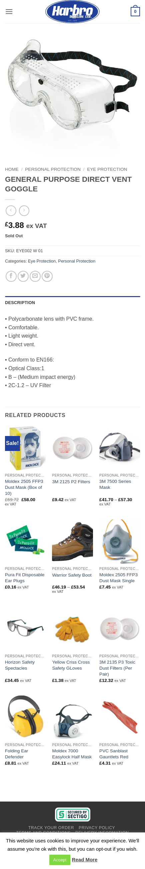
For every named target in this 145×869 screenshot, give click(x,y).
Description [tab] (20, 302)
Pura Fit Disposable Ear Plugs (25, 577)
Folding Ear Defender (16, 753)
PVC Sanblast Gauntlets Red (113, 753)
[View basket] (135, 11)
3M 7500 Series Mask (115, 484)
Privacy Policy (97, 827)
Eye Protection (107, 169)
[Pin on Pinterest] (47, 276)
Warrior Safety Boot (71, 575)
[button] (9, 11)
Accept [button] (60, 859)
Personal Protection (52, 169)
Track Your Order (51, 827)
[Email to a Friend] (35, 276)
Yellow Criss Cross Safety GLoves (71, 665)
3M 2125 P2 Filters (71, 481)
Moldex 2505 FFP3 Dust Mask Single (118, 577)
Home (12, 169)
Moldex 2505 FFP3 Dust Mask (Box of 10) (24, 487)
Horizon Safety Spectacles (20, 665)
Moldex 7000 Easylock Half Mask (72, 753)
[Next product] (11, 210)
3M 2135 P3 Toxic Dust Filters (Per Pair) (117, 668)
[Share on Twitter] (23, 276)
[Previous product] (24, 210)
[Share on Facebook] (11, 276)
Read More (85, 859)
